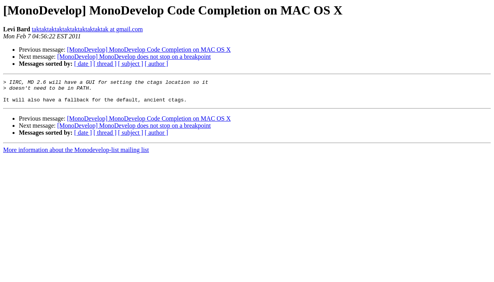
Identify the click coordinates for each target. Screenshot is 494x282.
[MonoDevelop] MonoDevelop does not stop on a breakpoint (134, 56)
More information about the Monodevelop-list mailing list (76, 154)
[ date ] (83, 63)
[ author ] (156, 63)
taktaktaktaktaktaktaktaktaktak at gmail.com (87, 29)
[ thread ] (105, 63)
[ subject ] (130, 63)
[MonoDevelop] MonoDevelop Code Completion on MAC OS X (149, 49)
